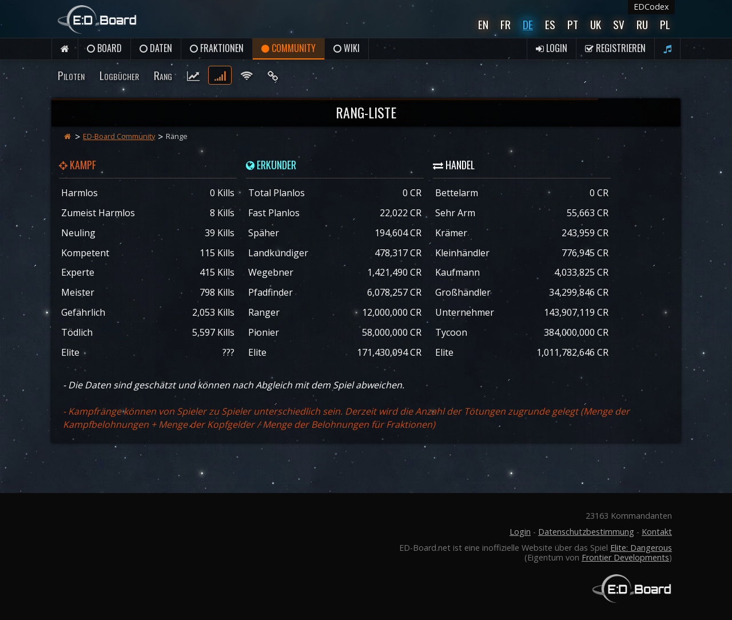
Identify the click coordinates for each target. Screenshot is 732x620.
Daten (156, 48)
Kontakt (657, 531)
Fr (505, 24)
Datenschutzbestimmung (586, 531)
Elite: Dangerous (641, 547)
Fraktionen (217, 48)
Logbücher (119, 75)
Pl (665, 24)
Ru (642, 24)
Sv (618, 24)
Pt (572, 24)
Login (551, 48)
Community (288, 48)
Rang (163, 75)
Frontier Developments (625, 557)
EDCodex (651, 6)
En (483, 24)
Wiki (346, 48)
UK (595, 24)
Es (550, 24)
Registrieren (615, 48)
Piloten (71, 75)
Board (104, 48)
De (528, 24)
